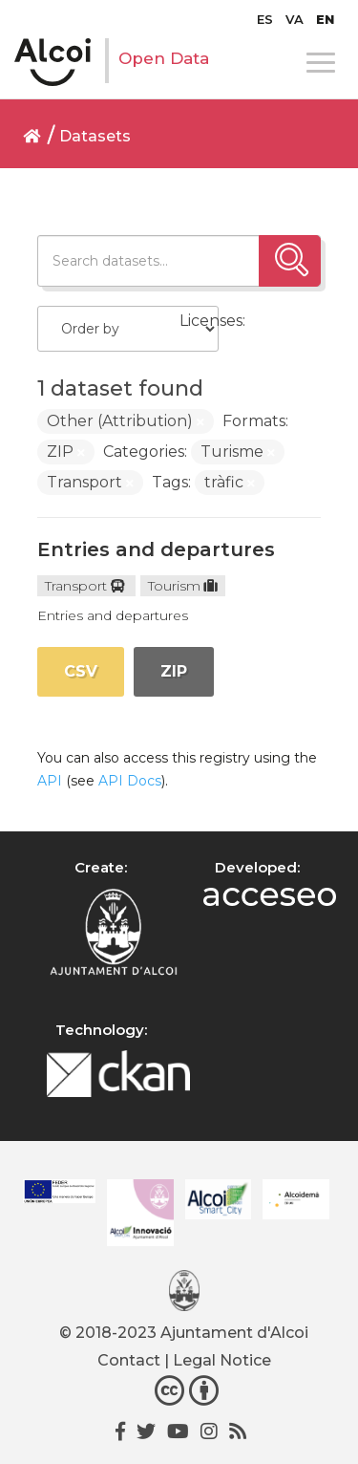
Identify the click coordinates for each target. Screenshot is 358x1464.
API (49, 780)
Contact (128, 1360)
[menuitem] (265, 19)
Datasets (95, 136)
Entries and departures (156, 549)
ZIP (173, 671)
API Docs (129, 780)
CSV (80, 671)
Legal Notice (222, 1360)
